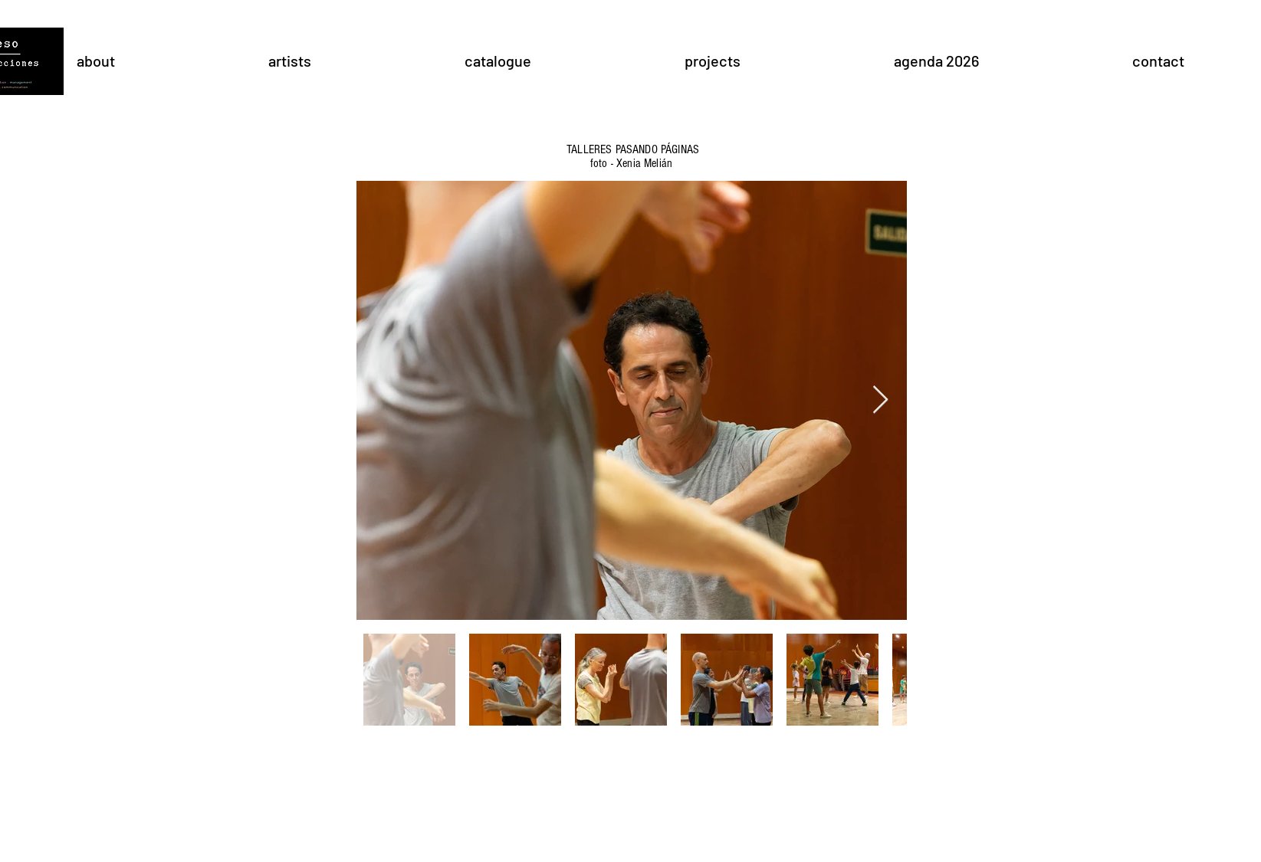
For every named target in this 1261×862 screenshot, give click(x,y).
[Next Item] (880, 400)
